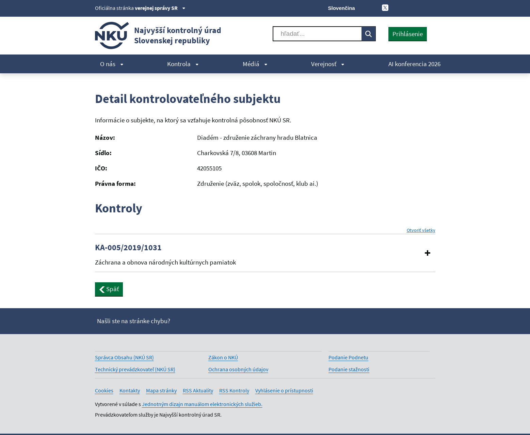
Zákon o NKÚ (223, 357)
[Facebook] (396, 7)
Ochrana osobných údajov (238, 369)
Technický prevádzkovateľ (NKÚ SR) (135, 369)
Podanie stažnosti (348, 369)
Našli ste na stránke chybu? (133, 321)
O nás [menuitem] (112, 64)
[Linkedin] (419, 7)
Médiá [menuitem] (255, 64)
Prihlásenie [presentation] (407, 34)
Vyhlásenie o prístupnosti (284, 390)
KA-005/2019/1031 (128, 247)
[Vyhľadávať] (317, 34)
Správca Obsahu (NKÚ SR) (124, 357)
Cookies (104, 390)
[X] (385, 7)
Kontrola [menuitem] (183, 64)
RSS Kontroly (234, 390)
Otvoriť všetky (421, 230)
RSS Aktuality (198, 390)
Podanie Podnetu (348, 357)
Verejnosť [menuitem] (327, 64)
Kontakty (129, 390)
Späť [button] (109, 289)
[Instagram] (431, 7)
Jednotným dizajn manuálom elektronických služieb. (202, 404)
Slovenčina (341, 8)
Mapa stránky (161, 390)
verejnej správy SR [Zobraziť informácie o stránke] (160, 7)
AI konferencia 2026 (414, 64)
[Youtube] (408, 7)
